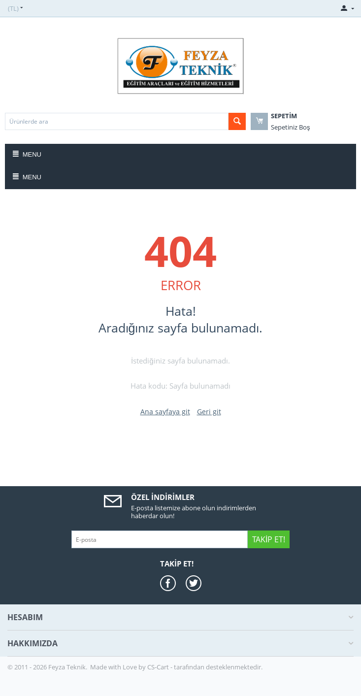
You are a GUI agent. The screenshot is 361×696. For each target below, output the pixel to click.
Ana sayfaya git (165, 411)
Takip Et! (268, 539)
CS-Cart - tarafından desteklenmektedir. (205, 667)
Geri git (209, 411)
